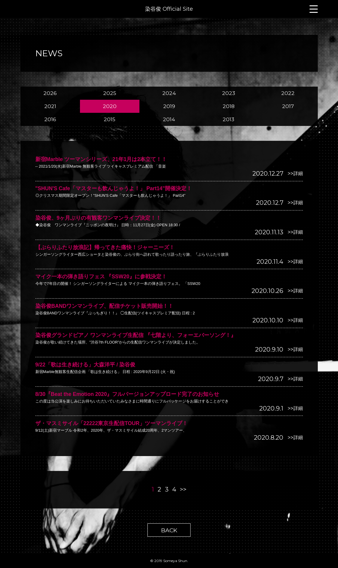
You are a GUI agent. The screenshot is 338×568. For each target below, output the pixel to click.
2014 (169, 119)
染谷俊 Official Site (169, 9)
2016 (50, 119)
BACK (169, 530)
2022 (288, 93)
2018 (229, 106)
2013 (228, 119)
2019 (169, 106)
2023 (228, 93)
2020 (110, 106)
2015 (109, 119)
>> (183, 489)
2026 (50, 93)
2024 (169, 93)
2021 (50, 106)
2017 (288, 106)
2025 (109, 93)
